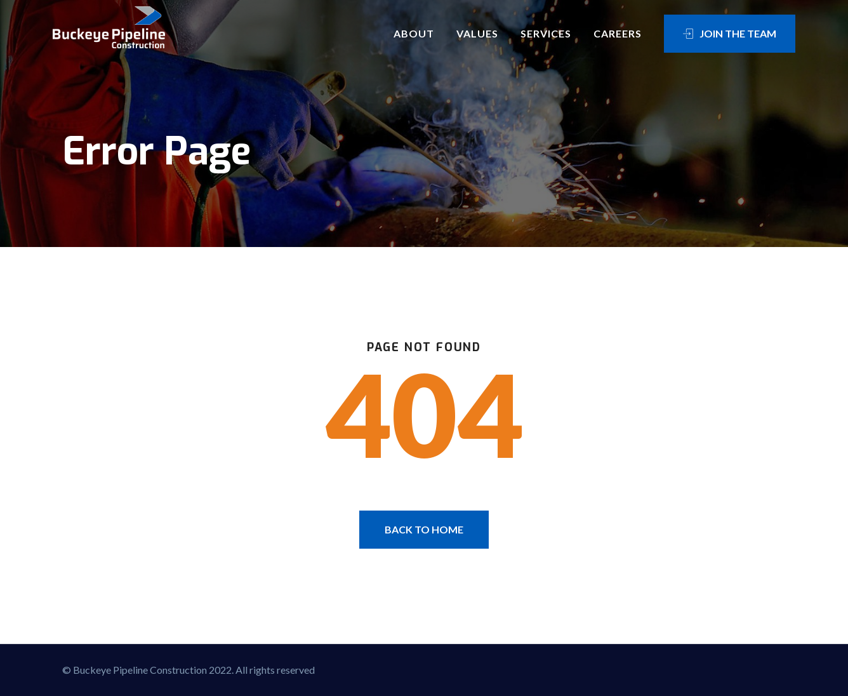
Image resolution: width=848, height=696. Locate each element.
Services (545, 33)
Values (477, 33)
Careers (617, 33)
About (414, 33)
